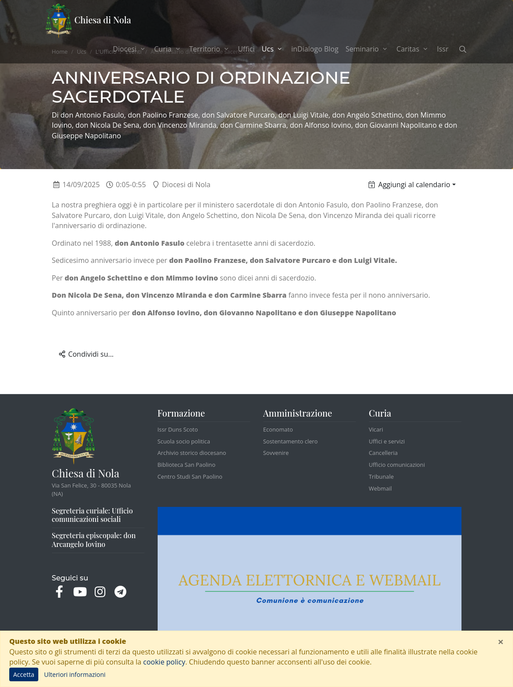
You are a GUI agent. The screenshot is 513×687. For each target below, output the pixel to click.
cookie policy (164, 662)
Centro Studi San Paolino (190, 476)
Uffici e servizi (387, 441)
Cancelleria (383, 453)
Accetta (23, 674)
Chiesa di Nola (88, 21)
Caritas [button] (413, 49)
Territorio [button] (210, 49)
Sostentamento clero (290, 441)
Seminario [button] (368, 49)
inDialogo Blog (314, 49)
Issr (442, 49)
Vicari (376, 429)
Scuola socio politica (184, 441)
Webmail (380, 488)
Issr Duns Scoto (178, 429)
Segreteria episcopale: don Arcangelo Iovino (94, 540)
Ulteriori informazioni (75, 674)
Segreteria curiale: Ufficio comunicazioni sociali (92, 515)
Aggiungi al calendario (409, 184)
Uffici (246, 49)
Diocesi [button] (130, 49)
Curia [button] (168, 49)
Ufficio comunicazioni (397, 465)
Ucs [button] (275, 49)
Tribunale (381, 476)
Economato (278, 429)
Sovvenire (276, 453)
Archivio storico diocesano (192, 453)
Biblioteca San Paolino (187, 465)
